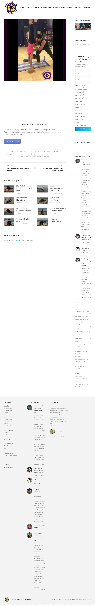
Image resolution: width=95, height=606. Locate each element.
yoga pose (46, 158)
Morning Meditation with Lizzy (39, 528)
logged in (16, 243)
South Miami (79, 121)
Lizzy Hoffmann (36, 156)
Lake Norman (79, 112)
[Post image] (9, 191)
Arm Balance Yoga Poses (28, 154)
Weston (77, 124)
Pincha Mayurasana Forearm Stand (57, 211)
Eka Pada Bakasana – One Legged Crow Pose (24, 190)
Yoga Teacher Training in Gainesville (85, 253)
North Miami (78, 115)
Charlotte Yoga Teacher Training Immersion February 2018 (39, 539)
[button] (54, 439)
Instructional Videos (81, 92)
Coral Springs (79, 101)
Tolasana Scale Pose (22, 222)
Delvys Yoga (22, 156)
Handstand (41, 154)
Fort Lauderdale (80, 107)
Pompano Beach (80, 118)
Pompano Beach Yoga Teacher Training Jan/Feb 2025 (86, 165)
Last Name (78, 82)
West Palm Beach (80, 127)
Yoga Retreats (79, 95)
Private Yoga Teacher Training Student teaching (86, 264)
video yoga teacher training (56, 156)
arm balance (15, 156)
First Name (78, 76)
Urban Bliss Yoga (45, 156)
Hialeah (77, 110)
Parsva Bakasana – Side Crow (57, 201)
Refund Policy (8, 478)
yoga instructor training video (36, 158)
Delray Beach (79, 104)
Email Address (80, 69)
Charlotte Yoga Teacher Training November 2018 (86, 240)
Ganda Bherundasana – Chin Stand (56, 190)
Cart (89, 1)
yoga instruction (24, 158)
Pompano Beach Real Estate (81, 602)
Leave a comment (53, 154)
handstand (28, 156)
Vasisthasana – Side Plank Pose (24, 201)
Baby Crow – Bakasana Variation (24, 211)
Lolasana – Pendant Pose (55, 222)
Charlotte (78, 98)
